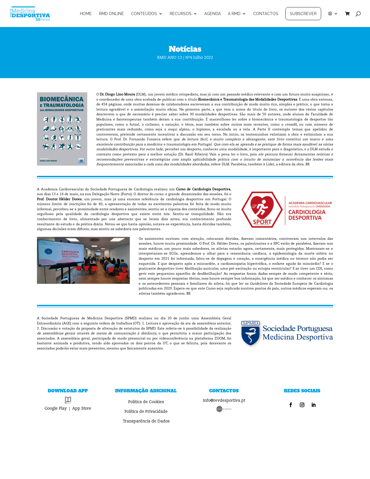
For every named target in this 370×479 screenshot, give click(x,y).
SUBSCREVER (303, 13)
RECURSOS (181, 14)
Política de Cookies (146, 402)
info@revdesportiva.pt (224, 401)
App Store (81, 409)
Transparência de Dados (146, 421)
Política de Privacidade (146, 412)
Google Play (56, 409)
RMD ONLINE (111, 14)
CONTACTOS (265, 14)
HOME (86, 14)
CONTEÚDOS (144, 14)
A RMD (234, 14)
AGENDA (212, 14)
